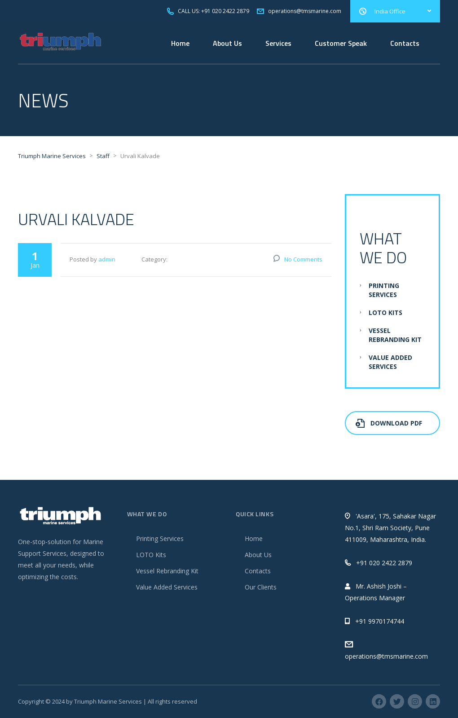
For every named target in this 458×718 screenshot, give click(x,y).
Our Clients (261, 587)
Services (278, 43)
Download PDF (389, 423)
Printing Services (384, 290)
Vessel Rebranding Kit (395, 335)
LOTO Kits (385, 312)
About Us (227, 43)
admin (106, 259)
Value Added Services (390, 362)
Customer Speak (341, 43)
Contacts (404, 43)
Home (180, 43)
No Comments (303, 259)
